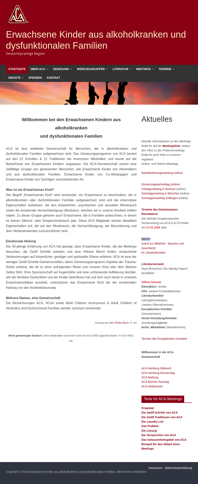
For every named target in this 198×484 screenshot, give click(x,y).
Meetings (143, 69)
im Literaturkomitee (153, 252)
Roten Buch (122, 322)
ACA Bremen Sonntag (155, 381)
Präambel (147, 408)
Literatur (120, 69)
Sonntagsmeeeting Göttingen (159, 198)
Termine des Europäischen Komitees (164, 338)
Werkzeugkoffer (91, 69)
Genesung (61, 69)
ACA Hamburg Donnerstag (158, 373)
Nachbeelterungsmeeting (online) (162, 172)
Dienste (14, 77)
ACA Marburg (149, 377)
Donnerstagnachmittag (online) (160, 184)
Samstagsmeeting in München (160, 193)
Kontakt (53, 77)
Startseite (17, 69)
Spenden (35, 77)
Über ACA (37, 69)
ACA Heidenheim (152, 386)
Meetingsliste (171, 146)
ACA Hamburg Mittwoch (156, 368)
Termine (165, 69)
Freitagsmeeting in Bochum (158, 189)
